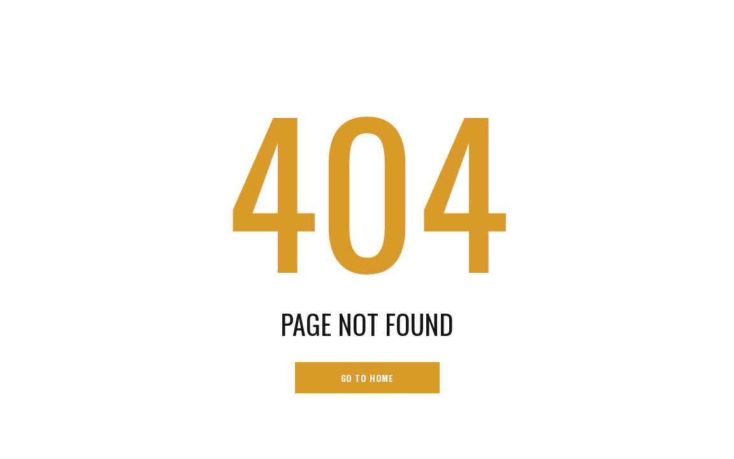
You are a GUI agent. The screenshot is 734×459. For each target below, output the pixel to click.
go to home (367, 377)
